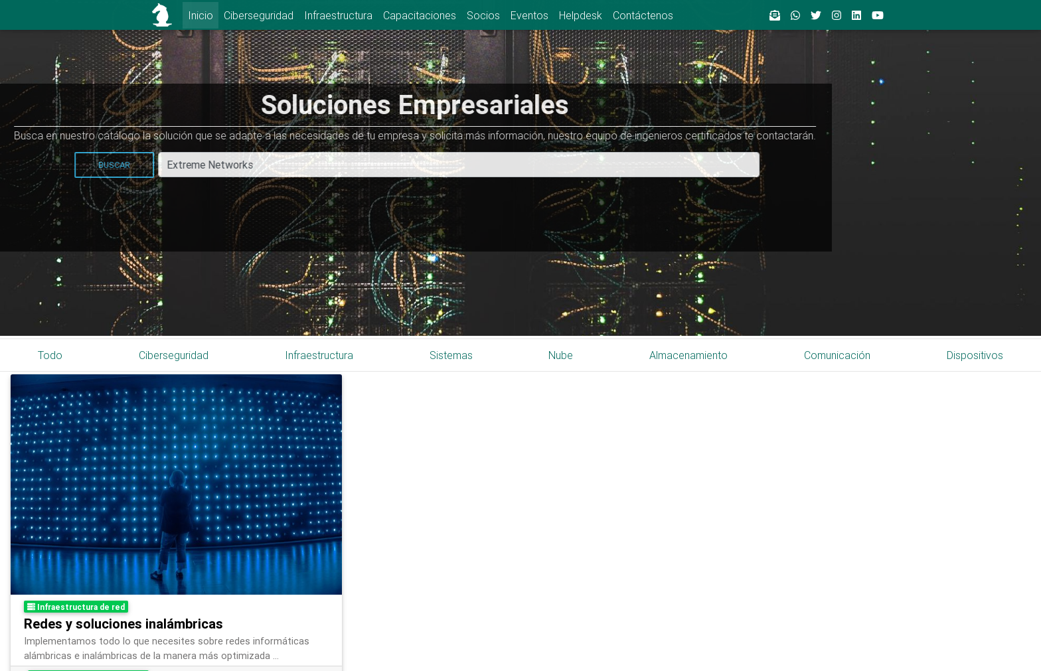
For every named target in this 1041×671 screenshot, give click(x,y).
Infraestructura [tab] (319, 355)
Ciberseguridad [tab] (173, 355)
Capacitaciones (419, 15)
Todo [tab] (50, 355)
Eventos (529, 15)
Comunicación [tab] (837, 355)
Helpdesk (580, 15)
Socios (483, 15)
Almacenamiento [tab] (688, 355)
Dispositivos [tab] (975, 355)
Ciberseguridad (258, 15)
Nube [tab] (560, 355)
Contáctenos (643, 15)
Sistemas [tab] (451, 355)
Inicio (200, 15)
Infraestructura (338, 15)
